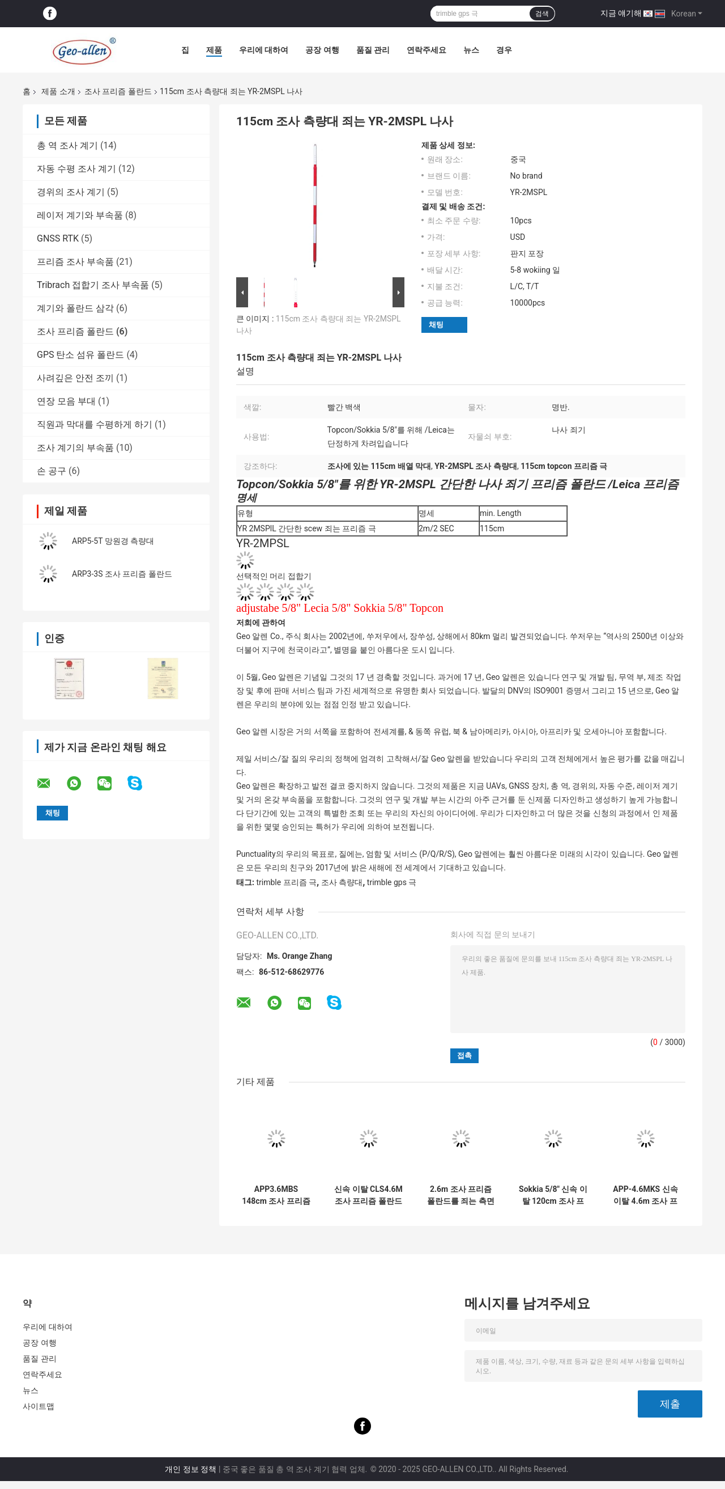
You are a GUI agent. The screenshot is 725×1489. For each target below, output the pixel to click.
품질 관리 (373, 49)
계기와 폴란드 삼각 (75, 308)
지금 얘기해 (621, 13)
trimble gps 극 (392, 882)
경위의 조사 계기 (71, 192)
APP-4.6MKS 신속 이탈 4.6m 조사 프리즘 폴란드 (645, 1195)
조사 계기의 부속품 (75, 447)
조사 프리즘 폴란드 (118, 91)
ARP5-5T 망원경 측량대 (113, 540)
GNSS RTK (58, 238)
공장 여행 (322, 49)
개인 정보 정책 (190, 1469)
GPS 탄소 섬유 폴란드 (80, 354)
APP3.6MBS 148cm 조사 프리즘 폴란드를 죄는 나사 (276, 1195)
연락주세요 (426, 49)
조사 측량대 (341, 882)
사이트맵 (38, 1406)
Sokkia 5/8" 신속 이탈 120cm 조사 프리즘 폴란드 (553, 1195)
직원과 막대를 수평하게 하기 (94, 424)
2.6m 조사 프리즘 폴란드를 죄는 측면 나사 (460, 1195)
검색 (542, 14)
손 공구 (51, 471)
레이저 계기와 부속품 (80, 215)
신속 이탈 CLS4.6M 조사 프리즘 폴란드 (368, 1195)
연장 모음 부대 (66, 401)
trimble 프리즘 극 (286, 882)
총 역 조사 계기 (67, 145)
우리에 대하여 (263, 49)
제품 (214, 49)
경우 (504, 49)
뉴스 (471, 49)
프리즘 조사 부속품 (75, 261)
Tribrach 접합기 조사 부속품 (93, 285)
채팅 (436, 324)
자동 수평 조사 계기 (76, 168)
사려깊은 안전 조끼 (75, 378)
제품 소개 (58, 91)
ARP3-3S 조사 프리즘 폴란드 (122, 573)
